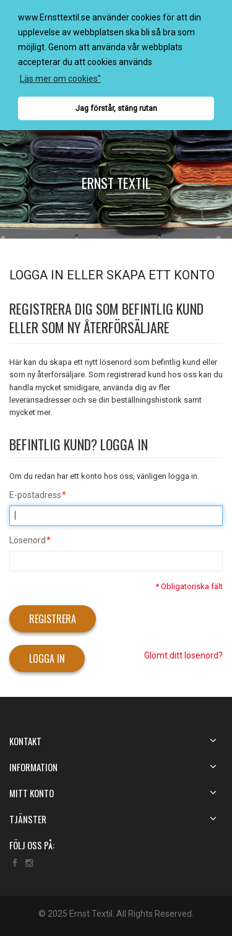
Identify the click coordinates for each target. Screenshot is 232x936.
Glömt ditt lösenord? (183, 655)
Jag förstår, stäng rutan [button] (116, 108)
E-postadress (35, 495)
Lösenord (27, 541)
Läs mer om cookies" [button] (60, 79)
